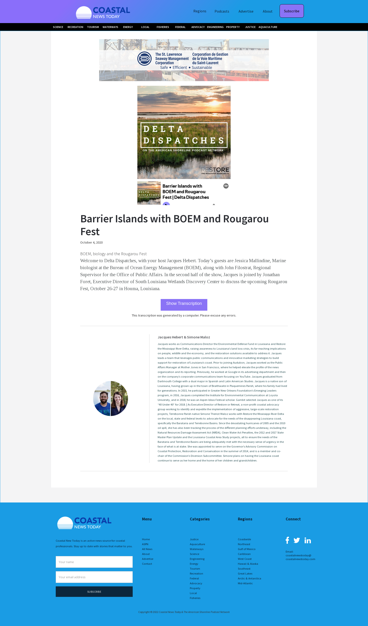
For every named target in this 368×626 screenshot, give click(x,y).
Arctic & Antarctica (249, 578)
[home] (103, 11)
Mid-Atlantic (245, 583)
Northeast (244, 544)
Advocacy (196, 583)
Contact (147, 563)
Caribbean (244, 554)
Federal (194, 578)
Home (146, 539)
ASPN (145, 544)
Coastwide (244, 539)
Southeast (244, 568)
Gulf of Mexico (247, 549)
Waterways (196, 549)
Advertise (246, 11)
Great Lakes (245, 573)
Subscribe (291, 11)
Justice (194, 539)
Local (193, 593)
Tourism (195, 568)
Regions (199, 11)
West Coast (245, 559)
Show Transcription (184, 303)
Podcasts (222, 11)
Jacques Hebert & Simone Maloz (184, 337)
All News (147, 549)
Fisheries (195, 598)
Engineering (197, 559)
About (268, 11)
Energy (194, 563)
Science (194, 554)
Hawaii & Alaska (248, 563)
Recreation (196, 573)
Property (195, 588)
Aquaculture (197, 544)
